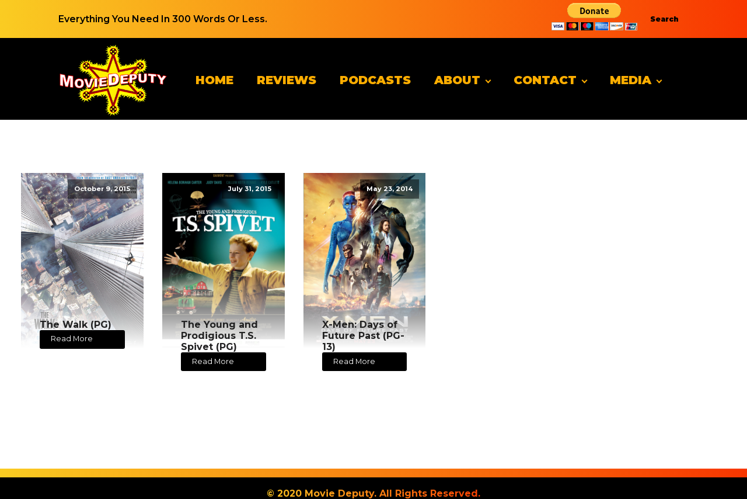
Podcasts (375, 80)
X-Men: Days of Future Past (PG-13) (363, 335)
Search (664, 19)
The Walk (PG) (75, 324)
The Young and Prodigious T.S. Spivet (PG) (219, 335)
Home (214, 80)
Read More (72, 338)
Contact (545, 80)
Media (630, 80)
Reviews (286, 80)
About (457, 80)
